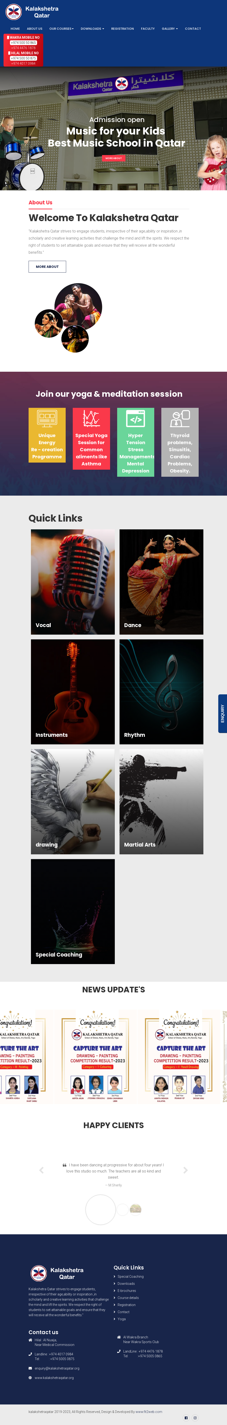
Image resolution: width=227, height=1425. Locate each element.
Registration (122, 28)
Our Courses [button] (61, 28)
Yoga (122, 1319)
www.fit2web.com (149, 1412)
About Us (34, 28)
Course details (128, 1298)
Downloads (126, 1284)
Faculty (148, 28)
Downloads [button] (92, 28)
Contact (193, 28)
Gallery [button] (170, 28)
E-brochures (127, 1291)
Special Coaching (131, 1276)
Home (15, 28)
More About (114, 158)
